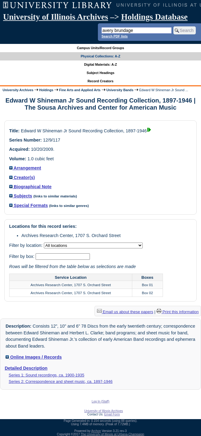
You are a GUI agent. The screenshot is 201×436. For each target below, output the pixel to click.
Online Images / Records (34, 357)
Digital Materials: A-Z (100, 64)
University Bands (119, 90)
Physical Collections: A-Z (100, 56)
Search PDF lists (115, 36)
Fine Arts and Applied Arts (80, 90)
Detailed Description (26, 368)
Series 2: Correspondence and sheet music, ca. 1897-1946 (60, 381)
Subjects (20, 195)
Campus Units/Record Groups (100, 48)
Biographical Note (30, 186)
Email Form (112, 414)
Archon (96, 431)
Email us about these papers (125, 311)
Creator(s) (22, 177)
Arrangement (25, 167)
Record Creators (100, 81)
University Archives (17, 90)
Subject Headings (100, 73)
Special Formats (28, 205)
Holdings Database (154, 16)
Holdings (46, 90)
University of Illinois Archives (55, 16)
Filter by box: (22, 256)
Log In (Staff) (101, 401)
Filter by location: (26, 245)
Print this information (178, 311)
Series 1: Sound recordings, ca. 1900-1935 (46, 375)
